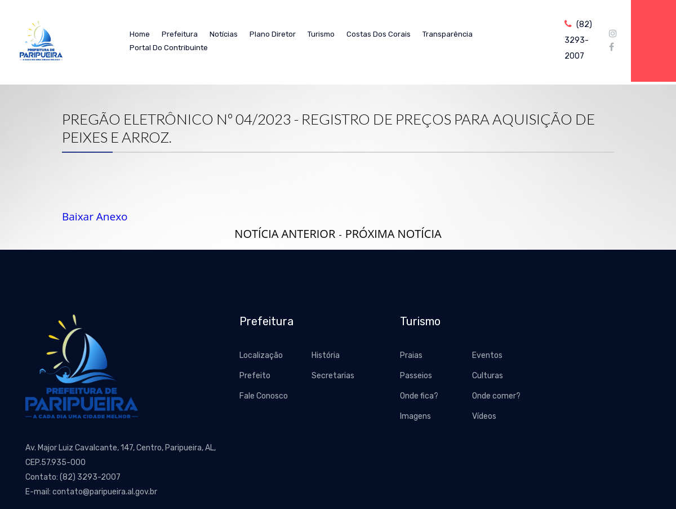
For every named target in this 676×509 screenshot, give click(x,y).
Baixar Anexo (95, 216)
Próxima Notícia (393, 233)
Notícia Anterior (284, 233)
